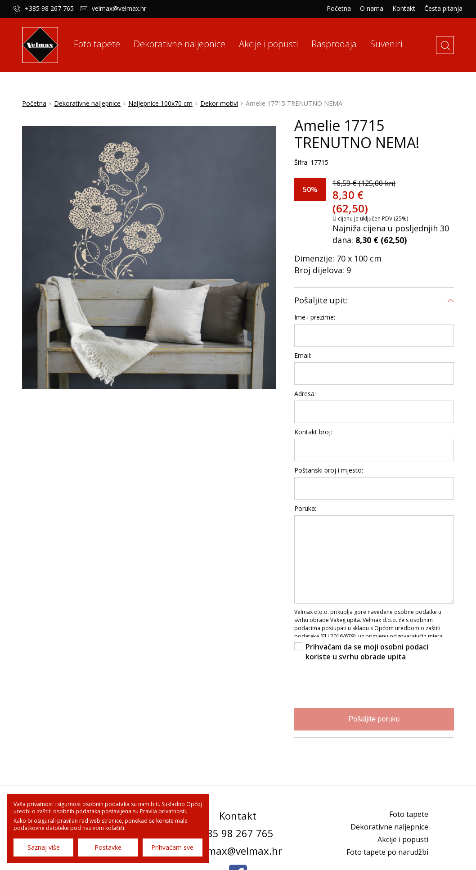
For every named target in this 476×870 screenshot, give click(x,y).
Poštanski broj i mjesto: (328, 469)
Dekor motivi (219, 103)
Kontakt (403, 8)
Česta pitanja (443, 8)
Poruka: (305, 508)
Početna (339, 8)
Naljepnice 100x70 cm (160, 103)
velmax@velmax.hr (119, 8)
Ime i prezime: (314, 316)
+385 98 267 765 (49, 8)
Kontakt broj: (313, 431)
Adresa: (305, 393)
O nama (371, 8)
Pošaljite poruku (374, 718)
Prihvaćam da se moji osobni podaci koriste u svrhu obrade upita (366, 651)
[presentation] (362, 683)
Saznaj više (43, 847)
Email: (302, 355)
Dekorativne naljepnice (87, 103)
